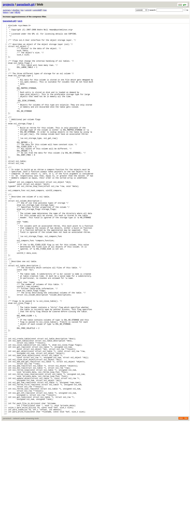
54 (5, 160)
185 (5, 492)
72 (5, 206)
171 (5, 457)
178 (5, 474)
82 (5, 231)
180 (5, 479)
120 (5, 327)
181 (5, 482)
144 (5, 388)
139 (5, 375)
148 (5, 398)
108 (5, 297)
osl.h (20, 21)
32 (5, 104)
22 (5, 79)
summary (7, 10)
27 (5, 92)
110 (5, 302)
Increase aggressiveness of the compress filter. (25, 17)
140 (5, 378)
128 (5, 348)
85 (5, 239)
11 (5, 51)
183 (5, 487)
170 (5, 454)
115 (5, 315)
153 (5, 411)
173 (5, 462)
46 (5, 140)
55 (5, 163)
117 (5, 320)
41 (5, 127)
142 (5, 383)
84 (5, 236)
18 (5, 69)
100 (5, 277)
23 (5, 81)
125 (5, 340)
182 (5, 484)
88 (5, 246)
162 (5, 434)
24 (5, 84)
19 (5, 71)
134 (5, 363)
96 (5, 266)
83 (5, 233)
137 (5, 370)
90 (5, 251)
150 (5, 403)
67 (5, 193)
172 (5, 459)
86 (5, 241)
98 (5, 272)
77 (5, 218)
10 (5, 48)
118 (5, 322)
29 (5, 97)
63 (5, 183)
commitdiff (37, 10)
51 (5, 152)
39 (5, 122)
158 (5, 424)
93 (5, 259)
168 (5, 449)
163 (5, 436)
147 (5, 396)
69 (5, 198)
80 (5, 226)
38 (5, 119)
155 (5, 416)
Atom (181, 502)
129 (5, 350)
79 (5, 223)
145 (5, 391)
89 (5, 249)
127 (5, 345)
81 (5, 228)
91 (5, 254)
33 (5, 107)
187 (5, 497)
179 (5, 477)
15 (5, 61)
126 (5, 343)
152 (5, 408)
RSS (185, 502)
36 (5, 114)
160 (5, 429)
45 (5, 137)
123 (5, 335)
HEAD (17, 12)
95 (5, 264)
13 (5, 56)
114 (5, 312)
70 (5, 201)
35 (5, 112)
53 (5, 157)
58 (5, 170)
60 (5, 175)
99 (5, 274)
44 (5, 135)
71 (5, 203)
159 (5, 426)
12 (5, 53)
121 (5, 330)
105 (5, 289)
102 (5, 282)
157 (5, 421)
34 (5, 109)
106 (5, 292)
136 (5, 368)
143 (5, 386)
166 (5, 444)
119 (5, 325)
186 (5, 495)
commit (28, 10)
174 (5, 464)
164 (5, 439)
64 (5, 185)
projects (8, 4)
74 (5, 211)
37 (5, 117)
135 (5, 365)
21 (5, 76)
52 (5, 155)
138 (5, 373)
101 (5, 279)
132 (5, 358)
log (22, 10)
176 (5, 469)
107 (5, 294)
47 (5, 142)
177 (5, 472)
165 (5, 441)
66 (5, 190)
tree (45, 10)
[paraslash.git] (9, 21)
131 (5, 355)
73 (5, 208)
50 (5, 150)
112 (5, 307)
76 (5, 216)
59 (5, 173)
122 (5, 332)
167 (5, 446)
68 (5, 195)
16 (5, 64)
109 (5, 299)
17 (5, 66)
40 (5, 124)
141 (5, 381)
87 (5, 244)
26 (5, 89)
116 (5, 317)
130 (5, 353)
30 (5, 99)
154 (5, 413)
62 (5, 180)
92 (5, 256)
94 (5, 261)
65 (5, 188)
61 (5, 178)
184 (5, 490)
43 (5, 132)
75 (5, 213)
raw (11, 12)
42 (5, 130)
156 (5, 419)
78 (5, 221)
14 (5, 59)
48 (5, 145)
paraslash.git (25, 4)
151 (5, 406)
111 (5, 304)
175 (5, 467)
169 (5, 452)
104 (5, 287)
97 (5, 269)
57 (5, 168)
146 (5, 393)
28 (5, 94)
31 (5, 102)
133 (5, 360)
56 (5, 165)
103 (5, 284)
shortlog (15, 10)
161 (5, 431)
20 (5, 74)
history (6, 12)
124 (5, 337)
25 (5, 86)
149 (5, 401)
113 (5, 310)
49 (5, 147)
